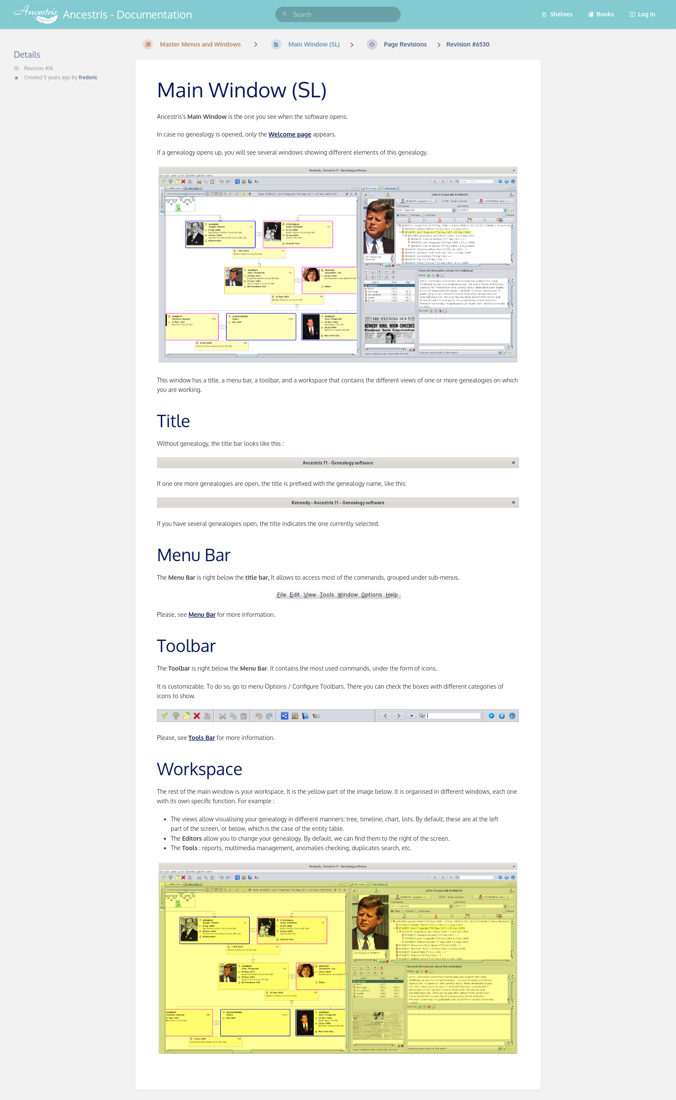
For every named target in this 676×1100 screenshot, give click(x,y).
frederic (87, 77)
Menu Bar (202, 614)
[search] (338, 14)
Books (601, 14)
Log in (642, 14)
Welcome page (290, 134)
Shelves (557, 14)
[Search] (285, 14)
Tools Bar (201, 737)
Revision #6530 (467, 44)
